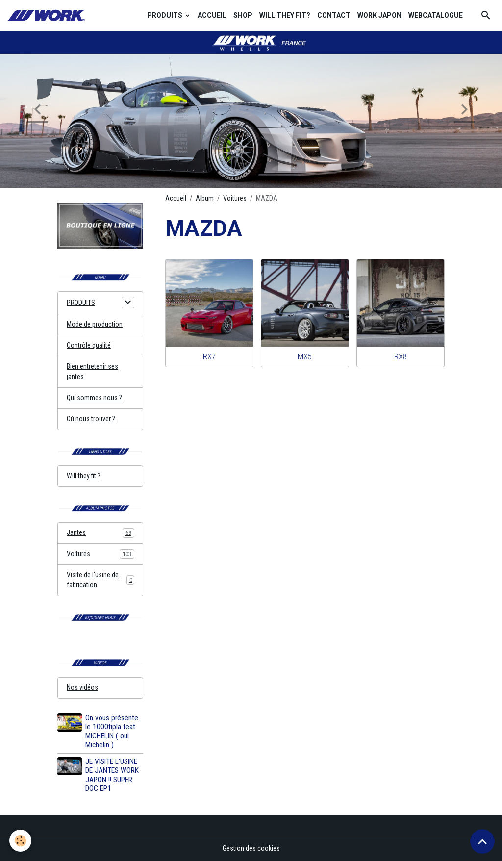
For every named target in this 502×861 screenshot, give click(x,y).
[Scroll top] (482, 841)
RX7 (209, 356)
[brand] (47, 15)
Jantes (100, 533)
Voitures (235, 198)
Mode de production (95, 324)
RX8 (400, 356)
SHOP (242, 15)
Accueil (175, 198)
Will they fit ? (83, 476)
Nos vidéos (82, 687)
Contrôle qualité (89, 345)
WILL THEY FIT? (284, 15)
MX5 (305, 356)
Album (205, 198)
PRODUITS (165, 15)
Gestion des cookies (251, 848)
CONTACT (334, 15)
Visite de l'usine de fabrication (100, 580)
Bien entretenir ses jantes (92, 371)
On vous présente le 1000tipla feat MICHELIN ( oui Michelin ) (111, 731)
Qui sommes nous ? (94, 398)
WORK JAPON (379, 15)
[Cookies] (21, 841)
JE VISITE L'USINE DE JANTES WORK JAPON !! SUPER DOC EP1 (112, 775)
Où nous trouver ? (91, 419)
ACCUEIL (212, 15)
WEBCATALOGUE (435, 15)
